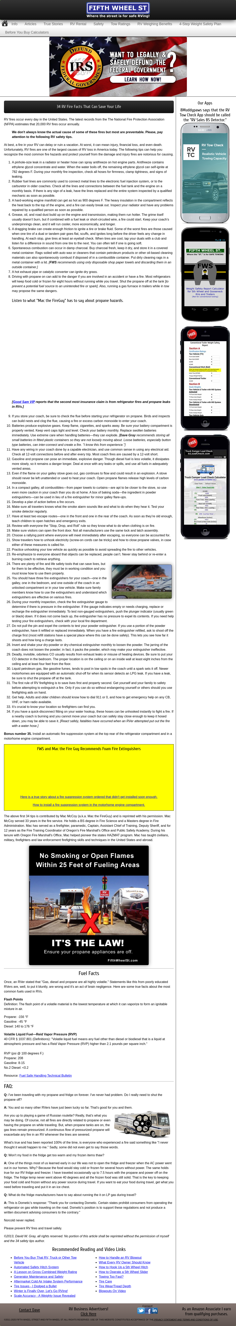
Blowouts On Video (112, 1291)
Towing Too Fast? (111, 1276)
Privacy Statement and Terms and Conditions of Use (186, 1319)
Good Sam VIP (24, 402)
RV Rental (78, 24)
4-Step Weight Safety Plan (200, 24)
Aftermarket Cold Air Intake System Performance (48, 1281)
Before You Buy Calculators (27, 32)
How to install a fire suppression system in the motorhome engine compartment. (89, 805)
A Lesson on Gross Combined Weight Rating (45, 1272)
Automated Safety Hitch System (36, 1267)
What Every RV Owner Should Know (124, 1262)
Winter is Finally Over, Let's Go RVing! (41, 1291)
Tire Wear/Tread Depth (115, 1286)
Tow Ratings (120, 24)
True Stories (53, 24)
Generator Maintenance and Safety (38, 1276)
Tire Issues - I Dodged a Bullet (35, 1286)
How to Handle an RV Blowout (120, 1257)
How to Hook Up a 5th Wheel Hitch (123, 1267)
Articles (30, 24)
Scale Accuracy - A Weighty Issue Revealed (44, 1295)
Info (14, 24)
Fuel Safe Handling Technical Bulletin (45, 1075)
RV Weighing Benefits (154, 24)
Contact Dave (29, 1310)
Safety (98, 24)
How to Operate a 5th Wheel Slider (123, 1272)
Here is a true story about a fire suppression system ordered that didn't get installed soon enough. (88, 797)
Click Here (88, 1314)
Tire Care (105, 1281)
